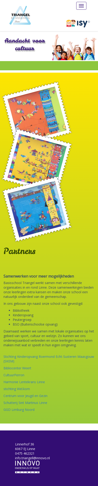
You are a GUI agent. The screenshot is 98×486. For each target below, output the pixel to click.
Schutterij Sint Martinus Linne (25, 402)
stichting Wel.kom (16, 389)
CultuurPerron (13, 375)
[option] (49, 45)
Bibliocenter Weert (17, 368)
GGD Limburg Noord (19, 409)
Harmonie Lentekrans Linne (24, 382)
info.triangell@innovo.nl (32, 458)
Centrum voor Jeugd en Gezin (25, 396)
